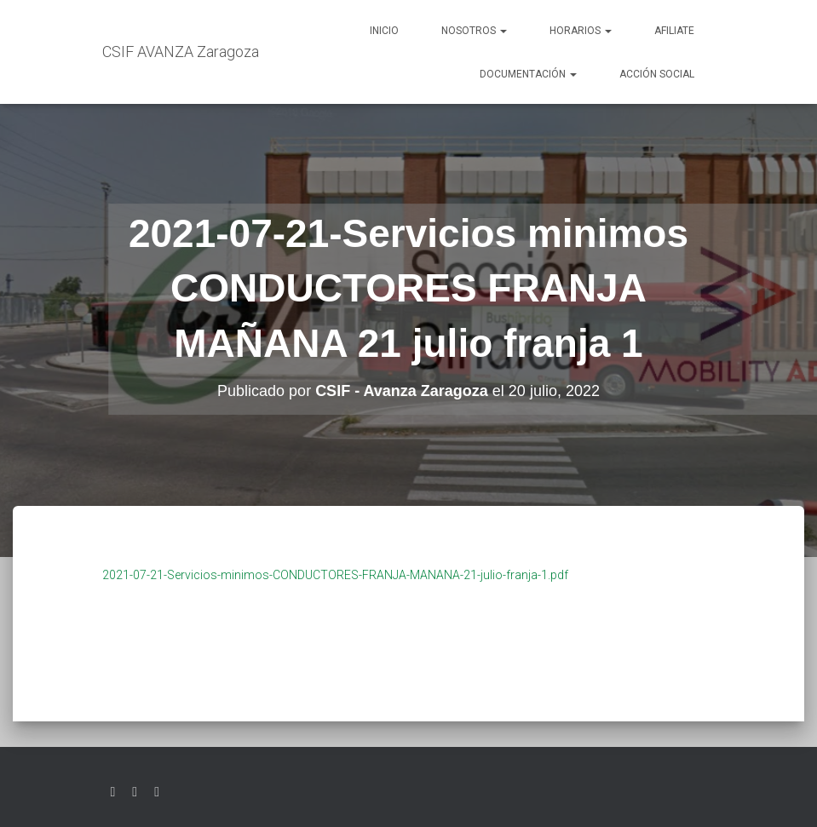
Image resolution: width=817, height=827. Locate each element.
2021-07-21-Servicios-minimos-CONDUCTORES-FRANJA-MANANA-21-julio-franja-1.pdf (335, 575)
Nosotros (474, 31)
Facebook (135, 792)
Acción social (656, 74)
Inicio (384, 31)
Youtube (157, 792)
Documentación (528, 74)
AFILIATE (674, 31)
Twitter (113, 792)
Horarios (580, 31)
